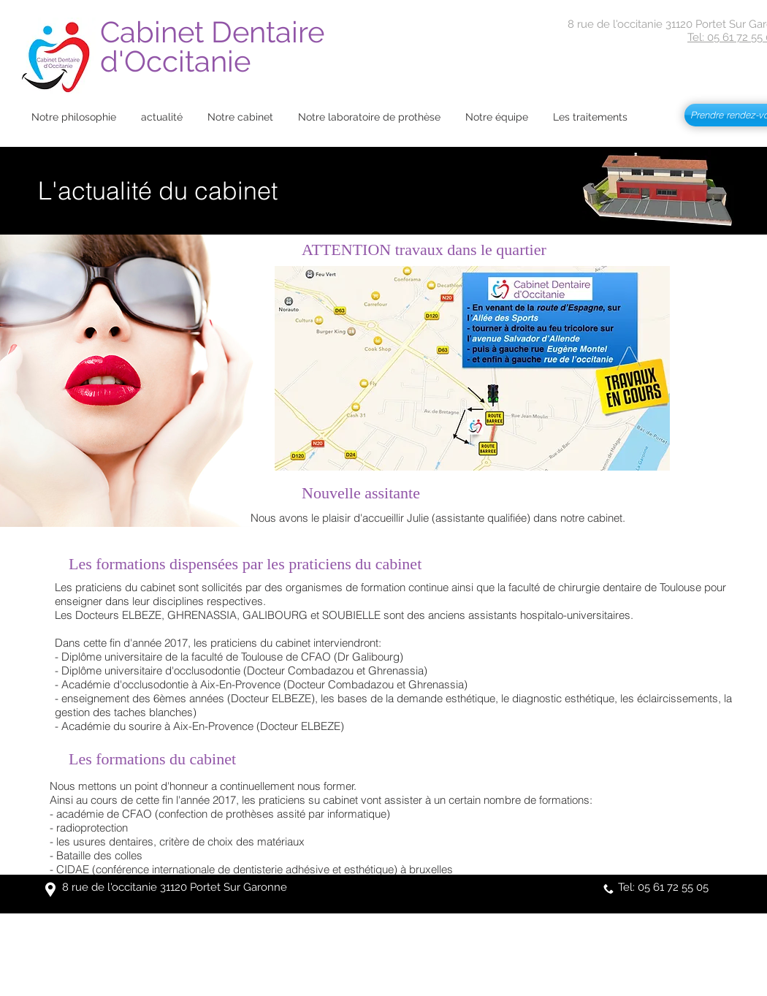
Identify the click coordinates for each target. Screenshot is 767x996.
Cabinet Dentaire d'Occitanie (216, 46)
